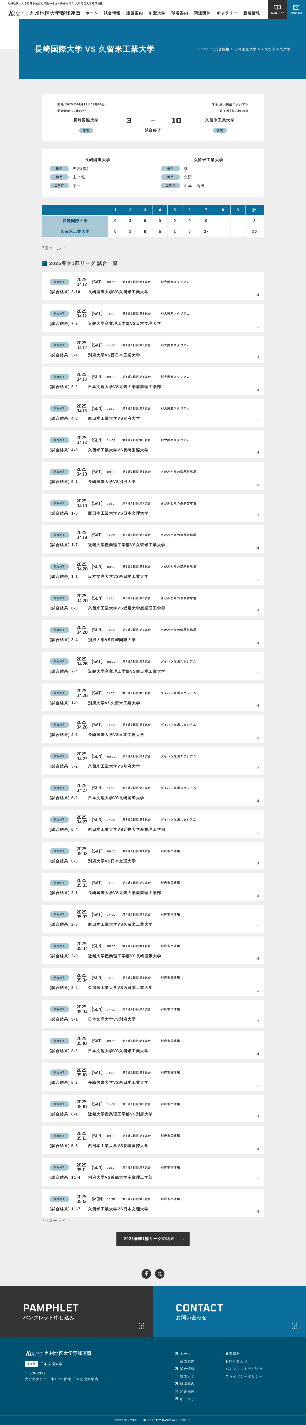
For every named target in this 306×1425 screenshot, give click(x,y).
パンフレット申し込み (244, 1369)
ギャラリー (227, 13)
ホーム (91, 13)
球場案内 (179, 13)
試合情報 (112, 13)
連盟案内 (134, 13)
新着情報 (251, 13)
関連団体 (202, 13)
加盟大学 (157, 13)
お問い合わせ (236, 1361)
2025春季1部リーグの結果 (149, 1239)
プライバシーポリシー (244, 1376)
